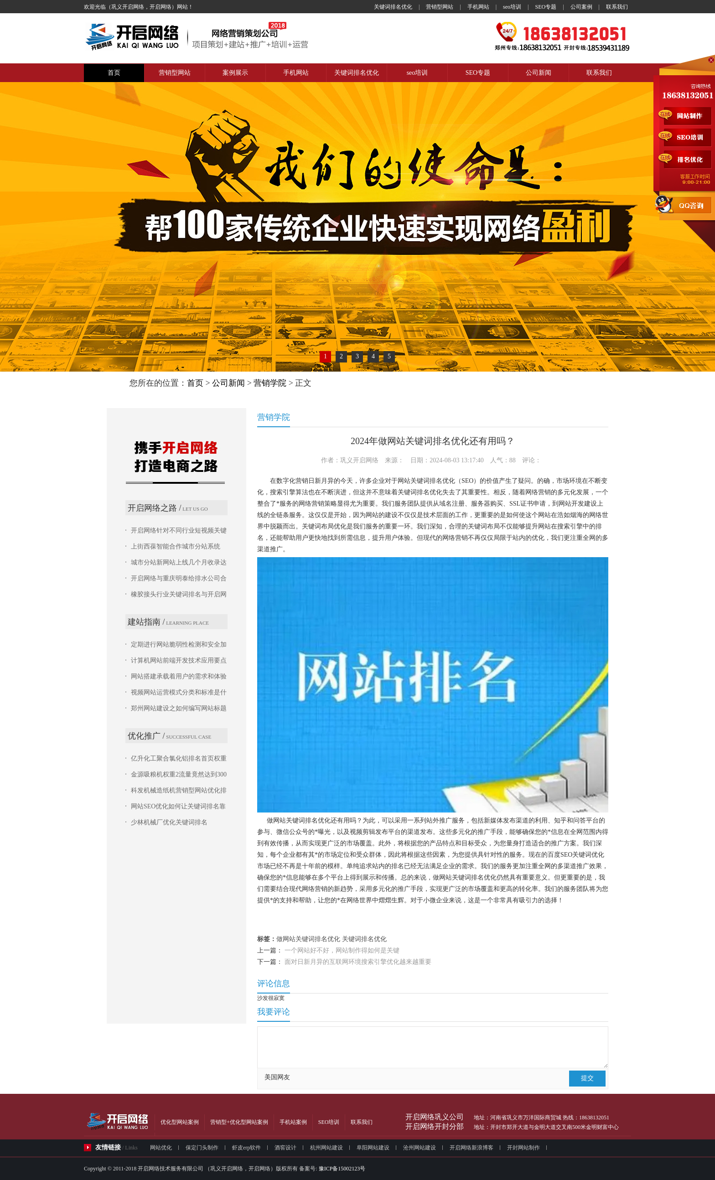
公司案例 (581, 7)
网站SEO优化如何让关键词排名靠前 (178, 807)
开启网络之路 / (154, 507)
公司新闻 (538, 72)
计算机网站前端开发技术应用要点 (179, 660)
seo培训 (512, 7)
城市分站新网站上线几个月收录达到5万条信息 (179, 563)
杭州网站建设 (326, 1147)
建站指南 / (146, 621)
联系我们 (617, 7)
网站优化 (161, 1147)
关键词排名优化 (393, 7)
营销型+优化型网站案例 (239, 1122)
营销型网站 (439, 7)
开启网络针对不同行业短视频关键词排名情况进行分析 (179, 531)
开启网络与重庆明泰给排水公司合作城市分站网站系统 (179, 579)
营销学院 (270, 383)
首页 (114, 72)
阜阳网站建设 (373, 1147)
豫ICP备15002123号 (341, 1168)
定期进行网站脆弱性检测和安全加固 (179, 645)
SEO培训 (329, 1122)
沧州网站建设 (419, 1147)
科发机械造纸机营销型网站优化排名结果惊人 (179, 791)
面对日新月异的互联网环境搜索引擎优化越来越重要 (358, 961)
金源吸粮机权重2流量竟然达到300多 (179, 775)
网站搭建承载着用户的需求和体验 (179, 676)
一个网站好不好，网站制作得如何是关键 (342, 950)
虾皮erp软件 (246, 1147)
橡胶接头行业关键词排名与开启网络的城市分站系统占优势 (179, 595)
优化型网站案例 (180, 1122)
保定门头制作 (202, 1147)
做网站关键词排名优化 (308, 939)
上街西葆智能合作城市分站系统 (175, 546)
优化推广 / (146, 735)
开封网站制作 (523, 1147)
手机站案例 (293, 1122)
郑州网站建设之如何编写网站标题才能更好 (179, 709)
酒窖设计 (285, 1147)
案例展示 (235, 72)
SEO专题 (546, 7)
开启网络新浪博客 (471, 1147)
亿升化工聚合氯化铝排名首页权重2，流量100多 (179, 759)
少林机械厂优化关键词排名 (169, 822)
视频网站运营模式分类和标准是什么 (179, 693)
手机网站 (478, 7)
